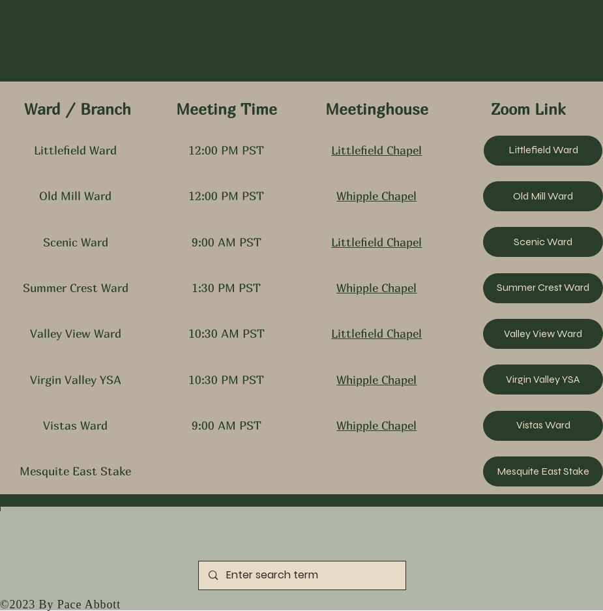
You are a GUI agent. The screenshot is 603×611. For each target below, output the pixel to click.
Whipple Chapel (376, 196)
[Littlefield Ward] (543, 151)
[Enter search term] (302, 575)
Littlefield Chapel (376, 150)
